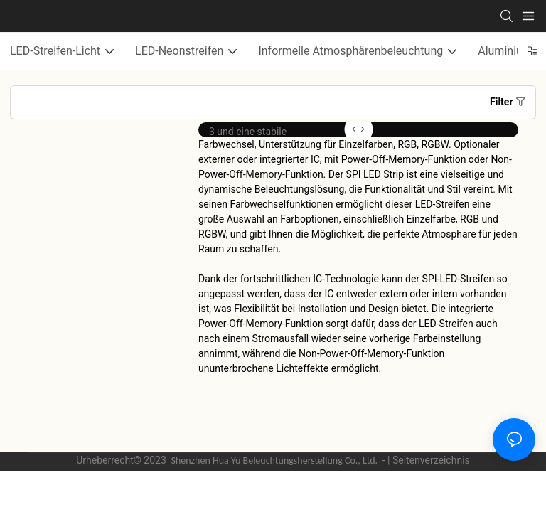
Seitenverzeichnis (431, 460)
